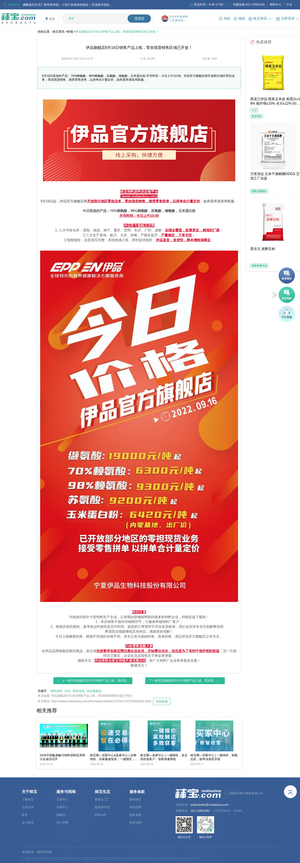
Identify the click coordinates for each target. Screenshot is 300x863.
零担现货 (79, 691)
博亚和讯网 (44, 852)
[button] (288, 18)
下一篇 (182, 680)
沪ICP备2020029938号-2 (139, 858)
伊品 (68, 691)
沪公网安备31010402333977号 (179, 858)
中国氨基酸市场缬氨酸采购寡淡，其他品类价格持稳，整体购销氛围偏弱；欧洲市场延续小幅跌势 (68, 4)
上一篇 (95, 680)
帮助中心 (276, 4)
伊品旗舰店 (94, 691)
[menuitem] (291, 5)
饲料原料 (56, 691)
